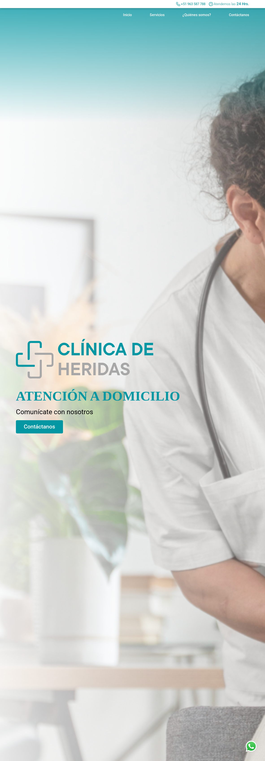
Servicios (157, 15)
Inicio (127, 15)
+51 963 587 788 (193, 4)
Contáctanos (239, 15)
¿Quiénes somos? (196, 15)
